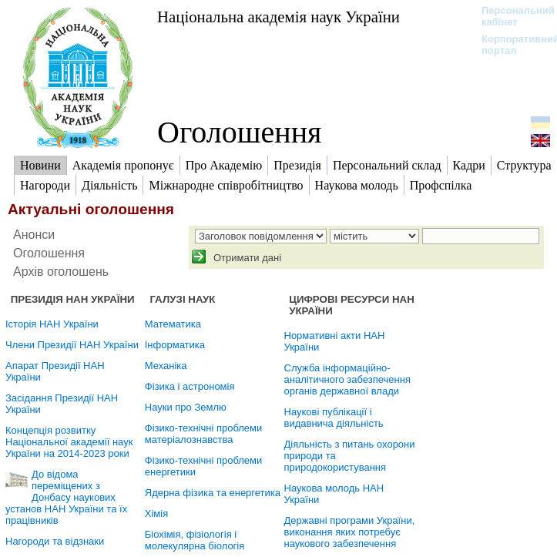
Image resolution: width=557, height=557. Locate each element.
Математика (173, 324)
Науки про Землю (185, 407)
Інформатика (175, 345)
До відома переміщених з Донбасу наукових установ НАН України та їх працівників (66, 497)
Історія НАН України (52, 324)
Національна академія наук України (278, 16)
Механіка (166, 365)
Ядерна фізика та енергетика (212, 492)
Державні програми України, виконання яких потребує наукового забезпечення (349, 532)
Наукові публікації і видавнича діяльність (334, 417)
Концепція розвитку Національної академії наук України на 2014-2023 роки (69, 441)
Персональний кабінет (510, 16)
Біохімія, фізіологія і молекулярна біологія (195, 540)
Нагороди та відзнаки (54, 541)
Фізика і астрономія (190, 386)
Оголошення (239, 132)
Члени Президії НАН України (72, 345)
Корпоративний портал (510, 44)
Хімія (156, 513)
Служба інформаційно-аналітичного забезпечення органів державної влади (347, 379)
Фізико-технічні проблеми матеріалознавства (204, 433)
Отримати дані (245, 257)
